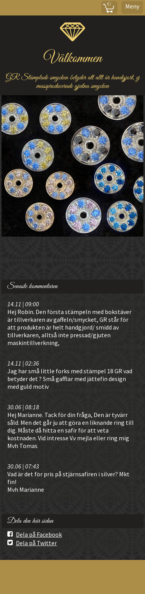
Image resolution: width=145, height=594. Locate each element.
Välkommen (73, 58)
